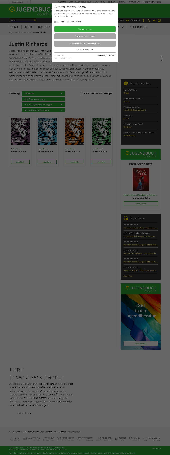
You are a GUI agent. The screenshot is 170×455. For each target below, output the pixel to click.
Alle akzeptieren (85, 29)
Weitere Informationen (85, 49)
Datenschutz (111, 55)
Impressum (101, 55)
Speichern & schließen (85, 36)
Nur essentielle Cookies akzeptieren (85, 43)
